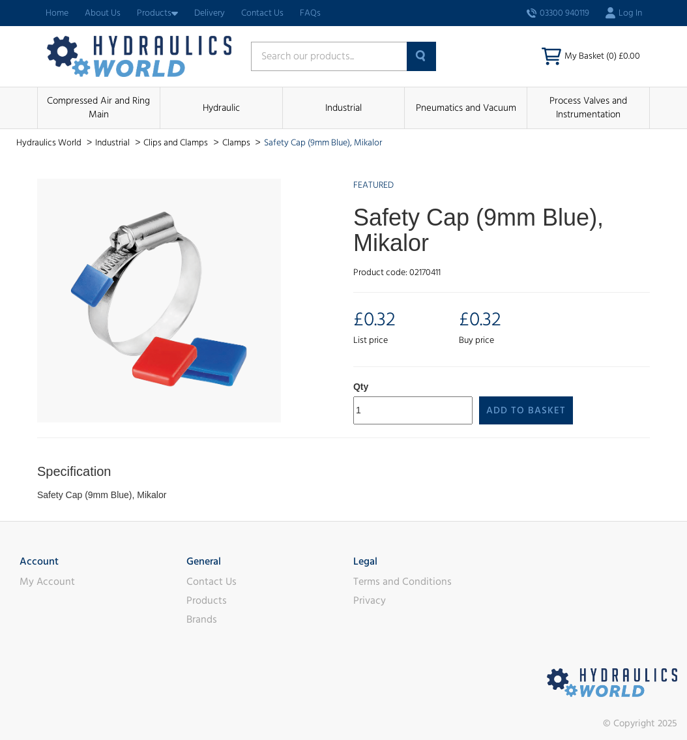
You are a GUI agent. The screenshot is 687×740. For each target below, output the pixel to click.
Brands (201, 619)
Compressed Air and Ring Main (98, 107)
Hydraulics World (49, 142)
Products (157, 13)
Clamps (237, 142)
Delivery (209, 13)
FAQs (310, 13)
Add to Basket (526, 410)
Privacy (369, 600)
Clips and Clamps (176, 142)
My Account (47, 581)
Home (57, 13)
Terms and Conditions (402, 581)
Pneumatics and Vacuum (466, 108)
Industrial (343, 108)
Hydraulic (221, 108)
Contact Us (262, 13)
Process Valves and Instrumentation (588, 107)
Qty (360, 386)
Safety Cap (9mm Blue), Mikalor (323, 142)
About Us (103, 13)
